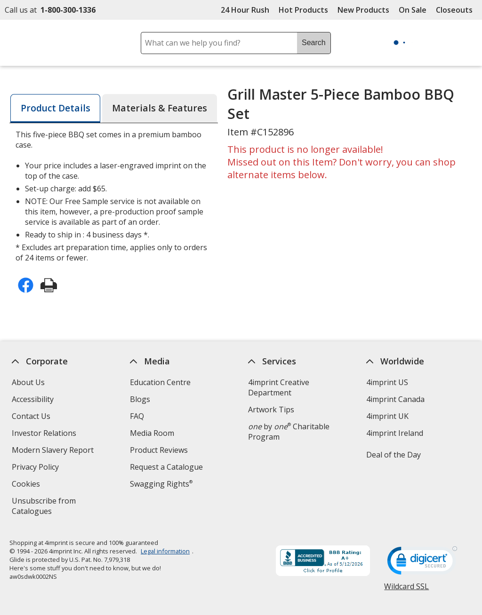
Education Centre (160, 382)
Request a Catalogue (166, 467)
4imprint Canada (395, 399)
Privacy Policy (36, 468)
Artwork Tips (271, 409)
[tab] (55, 108)
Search (314, 43)
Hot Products (303, 10)
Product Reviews (159, 450)
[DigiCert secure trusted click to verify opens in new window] (423, 563)
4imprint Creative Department (278, 387)
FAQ (137, 416)
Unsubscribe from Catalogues (47, 507)
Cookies (27, 485)
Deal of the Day (393, 454)
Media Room (152, 433)
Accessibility (33, 399)
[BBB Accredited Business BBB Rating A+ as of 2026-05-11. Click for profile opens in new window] (323, 562)
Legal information (165, 551)
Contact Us (31, 416)
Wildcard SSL (407, 590)
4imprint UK (387, 416)
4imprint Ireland (394, 433)
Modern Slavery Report (54, 451)
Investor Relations (45, 434)
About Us (28, 382)
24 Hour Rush (245, 10)
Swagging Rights (161, 484)
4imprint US (387, 382)
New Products (363, 10)
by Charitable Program (288, 431)
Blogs (140, 399)
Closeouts (454, 10)
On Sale (412, 10)
